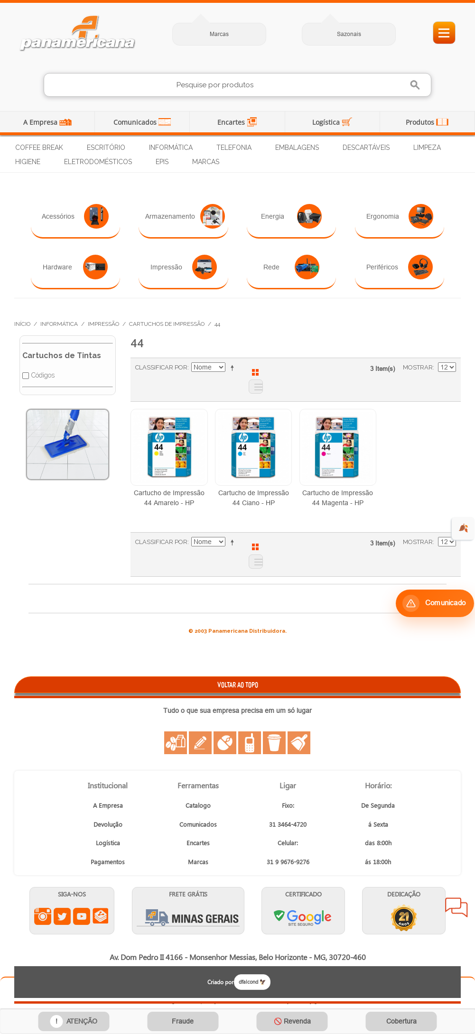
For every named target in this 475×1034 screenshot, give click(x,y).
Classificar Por (161, 367)
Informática (171, 147)
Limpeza (427, 147)
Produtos (421, 122)
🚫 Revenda (292, 1021)
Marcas (219, 33)
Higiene (27, 162)
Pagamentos (108, 862)
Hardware (75, 267)
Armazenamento (185, 216)
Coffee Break (39, 147)
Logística (327, 122)
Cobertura (401, 1021)
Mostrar (418, 367)
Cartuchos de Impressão (167, 324)
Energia (291, 216)
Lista (256, 386)
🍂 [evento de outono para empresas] (463, 528)
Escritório (106, 147)
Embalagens (297, 147)
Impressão (183, 267)
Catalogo (198, 805)
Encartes (232, 122)
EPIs (162, 162)
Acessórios (75, 216)
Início (22, 324)
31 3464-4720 (288, 824)
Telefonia (233, 147)
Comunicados (135, 122)
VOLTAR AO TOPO (237, 684)
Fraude (183, 1021)
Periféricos (399, 267)
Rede (291, 267)
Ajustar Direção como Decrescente (234, 367)
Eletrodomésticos (98, 162)
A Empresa (41, 122)
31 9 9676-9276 (288, 862)
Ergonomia (399, 216)
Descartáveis (366, 147)
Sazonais (349, 33)
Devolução (107, 824)
